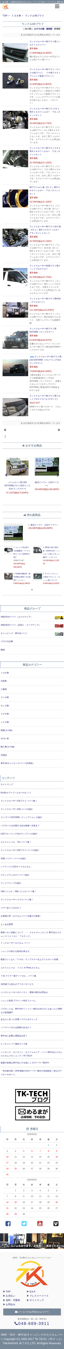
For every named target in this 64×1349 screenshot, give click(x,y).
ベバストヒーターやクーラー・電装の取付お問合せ (24, 992)
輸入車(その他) (7, 747)
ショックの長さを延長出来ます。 (16, 951)
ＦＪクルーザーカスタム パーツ (15, 943)
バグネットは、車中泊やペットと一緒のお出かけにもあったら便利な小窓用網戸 (31, 1011)
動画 (3, 650)
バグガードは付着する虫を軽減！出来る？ (20, 825)
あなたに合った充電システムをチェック (19, 1019)
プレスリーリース (39, 1295)
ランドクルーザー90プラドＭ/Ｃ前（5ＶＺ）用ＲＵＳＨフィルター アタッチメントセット (45, 229)
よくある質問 (7, 924)
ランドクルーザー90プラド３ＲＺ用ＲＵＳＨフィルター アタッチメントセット (45, 151)
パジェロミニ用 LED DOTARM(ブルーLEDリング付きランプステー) (17, 485)
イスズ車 (5, 722)
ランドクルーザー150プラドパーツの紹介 (20, 850)
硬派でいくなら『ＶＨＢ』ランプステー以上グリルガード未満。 (30, 959)
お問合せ (10, 1304)
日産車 (4, 681)
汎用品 (4, 755)
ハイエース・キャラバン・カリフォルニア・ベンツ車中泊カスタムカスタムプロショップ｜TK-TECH (31, 1054)
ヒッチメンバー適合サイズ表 (14, 1044)
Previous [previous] (6, 475)
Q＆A (32, 1291)
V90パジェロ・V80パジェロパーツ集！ (19, 891)
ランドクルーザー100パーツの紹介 (17, 809)
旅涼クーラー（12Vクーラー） (44, 525)
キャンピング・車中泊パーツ (14, 633)
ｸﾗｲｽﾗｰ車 (5, 738)
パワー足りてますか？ (11, 908)
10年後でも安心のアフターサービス (17, 984)
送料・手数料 (13, 1300)
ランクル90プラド (34, 15)
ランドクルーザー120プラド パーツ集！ (19, 801)
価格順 (49, 29)
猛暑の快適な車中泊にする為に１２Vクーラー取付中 (25, 1063)
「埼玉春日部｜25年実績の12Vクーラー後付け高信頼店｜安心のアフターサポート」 (31, 1073)
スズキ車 (5, 714)
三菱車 (4, 689)
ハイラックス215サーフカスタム (16, 866)
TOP (5, 15)
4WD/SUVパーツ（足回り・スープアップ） (21, 625)
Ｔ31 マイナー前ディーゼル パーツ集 (18, 976)
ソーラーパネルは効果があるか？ (16, 1027)
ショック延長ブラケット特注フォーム (18, 1000)
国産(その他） (7, 730)
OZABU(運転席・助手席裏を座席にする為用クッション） (22, 577)
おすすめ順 (39, 29)
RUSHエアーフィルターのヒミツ (16, 793)
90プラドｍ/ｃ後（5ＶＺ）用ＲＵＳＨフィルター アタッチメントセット (45, 190)
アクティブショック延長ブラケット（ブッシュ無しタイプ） (51, 577)
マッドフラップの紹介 (11, 883)
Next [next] (58, 475)
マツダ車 (5, 697)
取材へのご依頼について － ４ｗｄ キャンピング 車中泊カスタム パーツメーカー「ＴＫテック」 (31, 934)
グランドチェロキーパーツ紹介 (15, 875)
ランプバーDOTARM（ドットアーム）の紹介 (21, 817)
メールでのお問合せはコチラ (32, 1312)
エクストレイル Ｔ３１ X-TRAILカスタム (20, 968)
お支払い (10, 1295)
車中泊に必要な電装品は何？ (14, 1036)
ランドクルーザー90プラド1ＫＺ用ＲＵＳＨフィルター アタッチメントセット (45, 112)
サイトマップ (7, 784)
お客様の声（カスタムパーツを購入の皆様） (21, 916)
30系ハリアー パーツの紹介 (13, 858)
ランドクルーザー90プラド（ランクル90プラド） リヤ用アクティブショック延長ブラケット (45, 72)
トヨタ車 (16, 15)
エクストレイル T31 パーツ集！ (16, 842)
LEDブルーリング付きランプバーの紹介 (19, 834)
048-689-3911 (32, 1323)
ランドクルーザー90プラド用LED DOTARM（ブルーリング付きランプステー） (45, 359)
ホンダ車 (5, 706)
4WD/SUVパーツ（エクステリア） (17, 617)
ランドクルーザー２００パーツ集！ (17, 899)
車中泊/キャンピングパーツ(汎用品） (18, 763)
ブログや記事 (7, 641)
